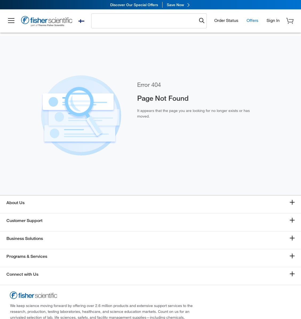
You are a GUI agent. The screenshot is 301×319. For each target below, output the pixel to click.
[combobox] (145, 20)
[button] (11, 20)
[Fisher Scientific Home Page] (47, 22)
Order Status (226, 20)
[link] (150, 4)
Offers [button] (252, 20)
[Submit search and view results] (201, 21)
